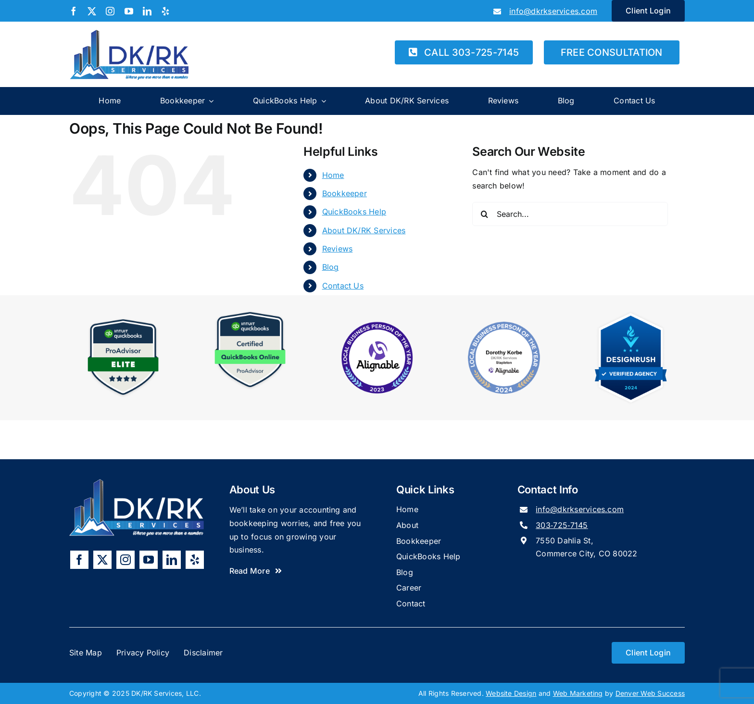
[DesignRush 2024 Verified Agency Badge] (631, 313)
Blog (330, 267)
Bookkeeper (344, 193)
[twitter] (92, 11)
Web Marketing (578, 693)
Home (333, 175)
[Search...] (570, 214)
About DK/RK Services (364, 230)
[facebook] (73, 11)
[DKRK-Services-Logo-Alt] (137, 482)
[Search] (484, 214)
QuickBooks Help (354, 211)
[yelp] (165, 11)
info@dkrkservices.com (553, 11)
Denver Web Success (650, 693)
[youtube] (129, 11)
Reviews (337, 248)
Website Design (511, 693)
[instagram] (110, 11)
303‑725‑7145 (562, 525)
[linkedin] (147, 11)
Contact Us (343, 285)
